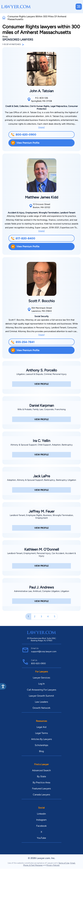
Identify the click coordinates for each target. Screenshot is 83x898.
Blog (41, 751)
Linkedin (41, 813)
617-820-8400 (23, 238)
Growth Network (41, 707)
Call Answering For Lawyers (41, 689)
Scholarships (41, 745)
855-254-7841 (22, 342)
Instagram (41, 819)
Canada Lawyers (41, 794)
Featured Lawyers (41, 788)
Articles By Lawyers (41, 739)
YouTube (41, 838)
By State (41, 776)
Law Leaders (41, 701)
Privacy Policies (52, 865)
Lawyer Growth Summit (41, 695)
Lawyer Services (41, 677)
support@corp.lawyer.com (43, 651)
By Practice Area (41, 782)
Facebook (41, 825)
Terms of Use (63, 863)
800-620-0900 (23, 134)
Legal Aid (41, 727)
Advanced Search (41, 770)
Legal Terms (41, 733)
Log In (41, 683)
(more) (41, 127)
